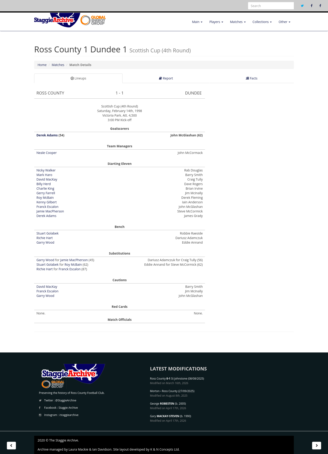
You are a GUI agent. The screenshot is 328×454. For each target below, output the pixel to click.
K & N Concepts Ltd (164, 449)
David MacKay (46, 179)
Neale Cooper (46, 152)
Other (284, 22)
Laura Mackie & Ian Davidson (90, 449)
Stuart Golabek (47, 233)
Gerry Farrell (45, 193)
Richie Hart (44, 238)
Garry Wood (45, 242)
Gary (164, 416)
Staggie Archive (68, 408)
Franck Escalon (47, 206)
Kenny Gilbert (46, 202)
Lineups (78, 78)
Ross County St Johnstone (168, 378)
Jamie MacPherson (50, 211)
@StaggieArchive (65, 400)
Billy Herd (43, 184)
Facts (251, 78)
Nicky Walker (46, 170)
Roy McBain (45, 197)
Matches (238, 22)
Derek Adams (47, 135)
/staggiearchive (68, 415)
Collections (262, 22)
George (162, 404)
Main (197, 22)
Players (216, 22)
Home (42, 65)
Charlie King (45, 188)
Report (166, 78)
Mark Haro (44, 175)
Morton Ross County (164, 391)
